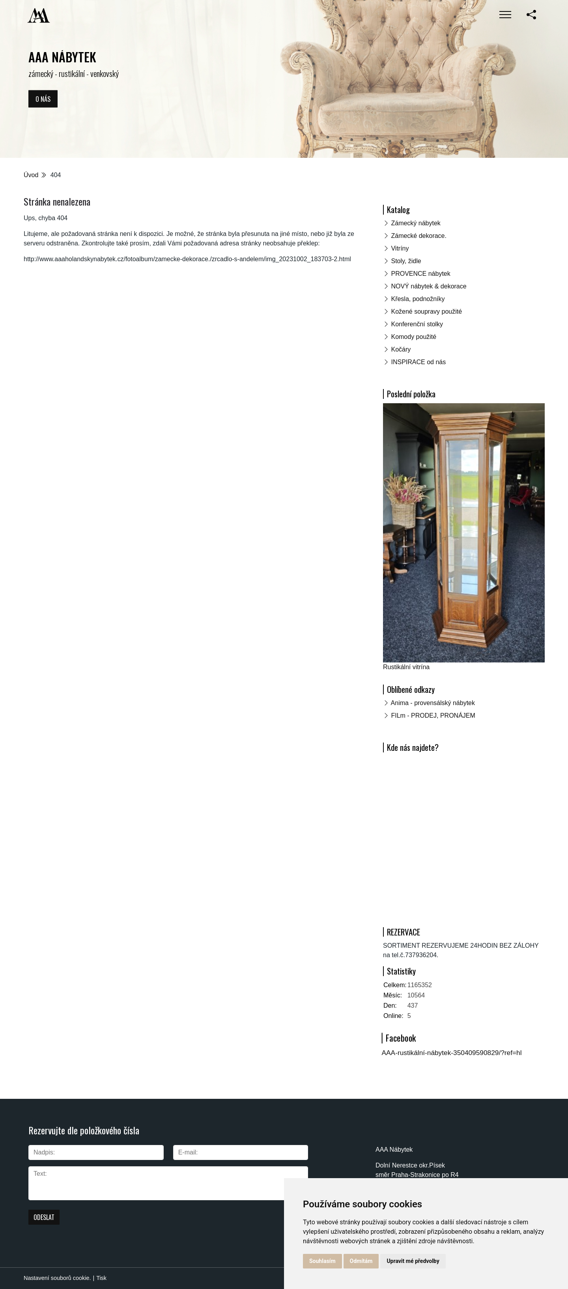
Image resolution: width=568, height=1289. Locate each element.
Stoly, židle (406, 261)
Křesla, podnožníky (418, 299)
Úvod (31, 175)
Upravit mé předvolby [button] (413, 1261)
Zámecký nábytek (415, 223)
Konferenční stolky (417, 324)
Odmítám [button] (361, 1261)
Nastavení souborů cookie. (57, 1278)
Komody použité (413, 336)
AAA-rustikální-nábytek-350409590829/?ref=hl (452, 1052)
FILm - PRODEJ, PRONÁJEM (433, 715)
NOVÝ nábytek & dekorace (428, 286)
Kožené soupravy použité (426, 311)
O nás (43, 98)
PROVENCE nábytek (420, 273)
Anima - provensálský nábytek (433, 703)
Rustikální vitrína (406, 667)
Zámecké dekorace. (419, 235)
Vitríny (400, 248)
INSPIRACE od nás (418, 362)
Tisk (101, 1278)
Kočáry (401, 349)
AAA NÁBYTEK (62, 56)
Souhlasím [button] (322, 1261)
